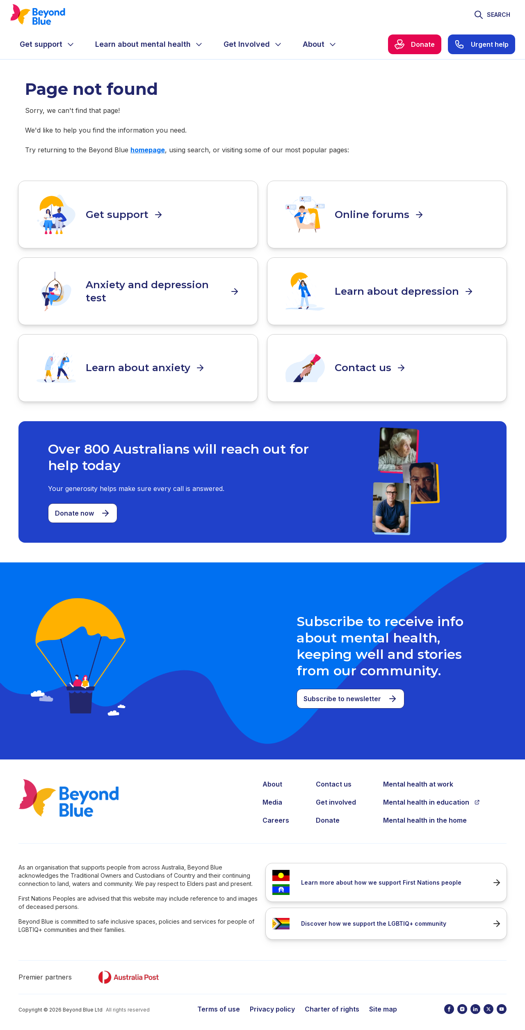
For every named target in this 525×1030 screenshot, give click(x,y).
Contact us (334, 780)
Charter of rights (332, 1005)
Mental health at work (418, 780)
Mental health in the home (425, 816)
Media (272, 798)
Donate (328, 816)
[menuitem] (47, 44)
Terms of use (218, 1005)
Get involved (336, 798)
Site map (383, 1005)
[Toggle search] (492, 15)
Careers (275, 816)
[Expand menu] (70, 44)
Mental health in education (431, 798)
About (272, 780)
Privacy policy (272, 1005)
